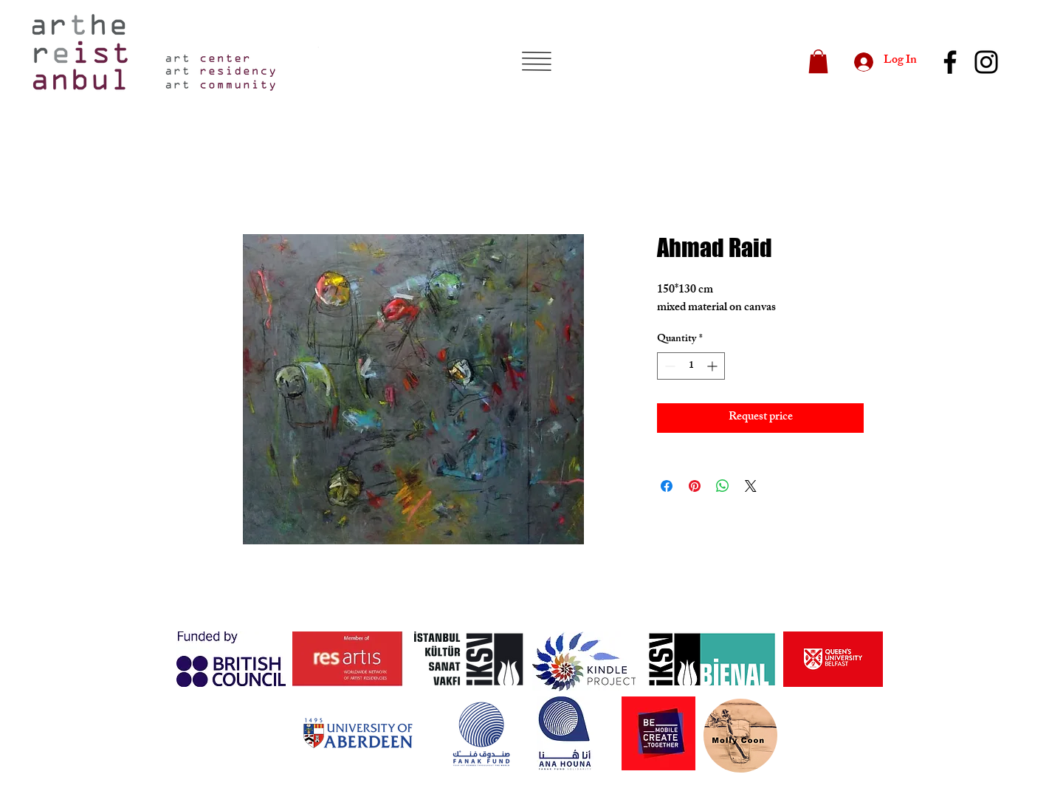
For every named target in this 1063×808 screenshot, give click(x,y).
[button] (536, 61)
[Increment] (713, 366)
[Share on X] (751, 486)
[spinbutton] (691, 366)
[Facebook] (950, 62)
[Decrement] (668, 366)
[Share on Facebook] (666, 486)
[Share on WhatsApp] (723, 486)
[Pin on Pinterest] (694, 486)
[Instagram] (986, 62)
